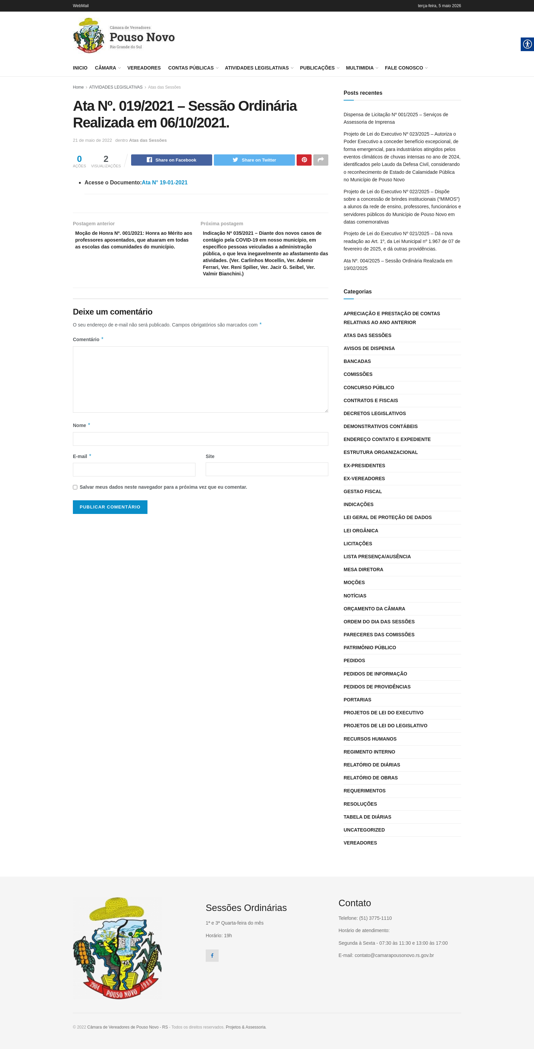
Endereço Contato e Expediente (387, 439)
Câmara (105, 68)
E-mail (82, 471)
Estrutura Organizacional (381, 452)
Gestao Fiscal (363, 491)
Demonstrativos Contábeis (381, 426)
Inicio (80, 68)
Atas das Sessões (164, 87)
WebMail (81, 5)
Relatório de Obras (371, 777)
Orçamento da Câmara (374, 608)
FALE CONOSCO (404, 68)
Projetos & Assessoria (246, 1027)
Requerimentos (365, 790)
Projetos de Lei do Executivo (384, 712)
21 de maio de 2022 (92, 140)
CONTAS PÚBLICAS (191, 68)
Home (78, 87)
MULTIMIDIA (360, 68)
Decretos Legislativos (375, 413)
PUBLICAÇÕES (317, 68)
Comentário (88, 355)
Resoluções (360, 804)
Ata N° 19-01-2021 (164, 183)
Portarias (357, 699)
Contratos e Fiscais (371, 400)
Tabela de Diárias (367, 817)
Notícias (355, 595)
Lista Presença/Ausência (377, 556)
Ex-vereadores (364, 478)
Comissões (358, 374)
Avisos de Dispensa (369, 348)
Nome (82, 441)
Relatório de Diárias (372, 764)
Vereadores (144, 68)
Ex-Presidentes (364, 465)
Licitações (358, 543)
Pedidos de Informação (375, 673)
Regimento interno (369, 752)
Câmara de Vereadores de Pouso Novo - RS (127, 1027)
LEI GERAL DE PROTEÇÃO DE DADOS (388, 517)
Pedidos (354, 660)
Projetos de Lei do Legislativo (385, 725)
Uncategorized (364, 830)
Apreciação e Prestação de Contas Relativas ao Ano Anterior (392, 318)
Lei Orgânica (361, 530)
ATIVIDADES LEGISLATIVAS (257, 68)
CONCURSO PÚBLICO (369, 387)
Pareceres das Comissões (379, 634)
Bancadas (357, 361)
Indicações (359, 504)
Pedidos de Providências (377, 686)
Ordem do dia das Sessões (379, 621)
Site (210, 471)
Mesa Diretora (363, 569)
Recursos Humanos (370, 739)
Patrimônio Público (370, 647)
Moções (354, 582)
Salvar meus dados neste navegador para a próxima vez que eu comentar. (163, 502)
